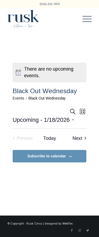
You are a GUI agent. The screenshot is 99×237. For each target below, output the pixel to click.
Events (18, 98)
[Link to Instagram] (80, 230)
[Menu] (84, 18)
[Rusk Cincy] (41, 18)
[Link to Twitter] (88, 230)
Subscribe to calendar (46, 156)
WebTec (67, 223)
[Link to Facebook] (72, 230)
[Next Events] (79, 138)
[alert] (50, 72)
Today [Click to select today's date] (49, 138)
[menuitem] (84, 18)
